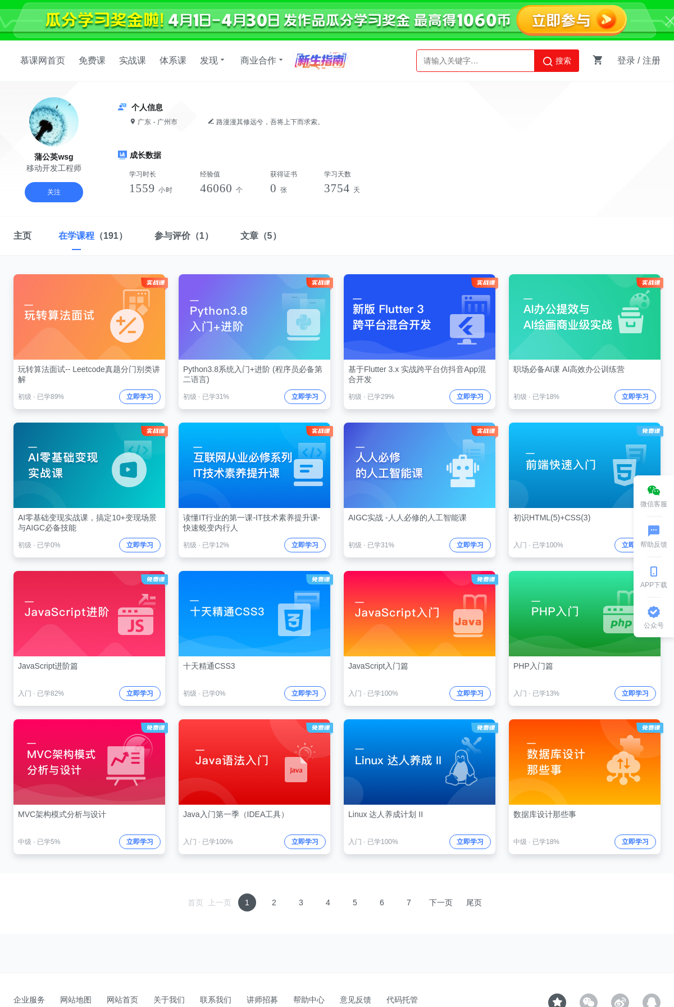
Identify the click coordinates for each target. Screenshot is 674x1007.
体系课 (173, 60)
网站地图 (76, 999)
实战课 (132, 60)
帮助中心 (309, 999)
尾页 (474, 902)
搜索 (556, 61)
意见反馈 (355, 999)
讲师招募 (262, 999)
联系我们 (215, 999)
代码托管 (402, 999)
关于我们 (169, 999)
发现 (213, 60)
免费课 (92, 60)
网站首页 (122, 999)
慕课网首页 (42, 60)
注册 (652, 60)
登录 (626, 60)
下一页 (441, 902)
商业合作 (262, 60)
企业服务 (29, 999)
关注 (54, 192)
